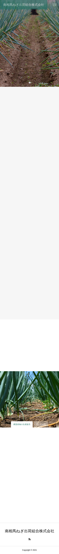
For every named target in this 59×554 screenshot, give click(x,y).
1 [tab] (30, 82)
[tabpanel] (29, 43)
